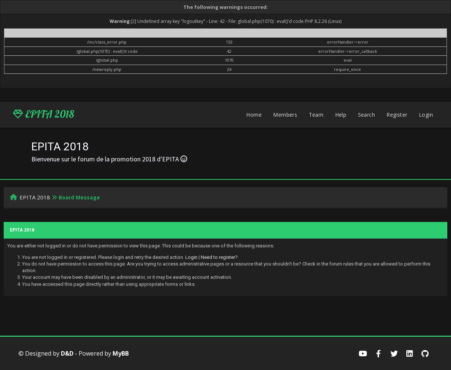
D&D (67, 353)
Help (341, 114)
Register (396, 114)
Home (254, 114)
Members (285, 114)
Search (366, 114)
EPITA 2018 (43, 114)
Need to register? (219, 257)
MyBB (121, 353)
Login (426, 114)
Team (316, 114)
